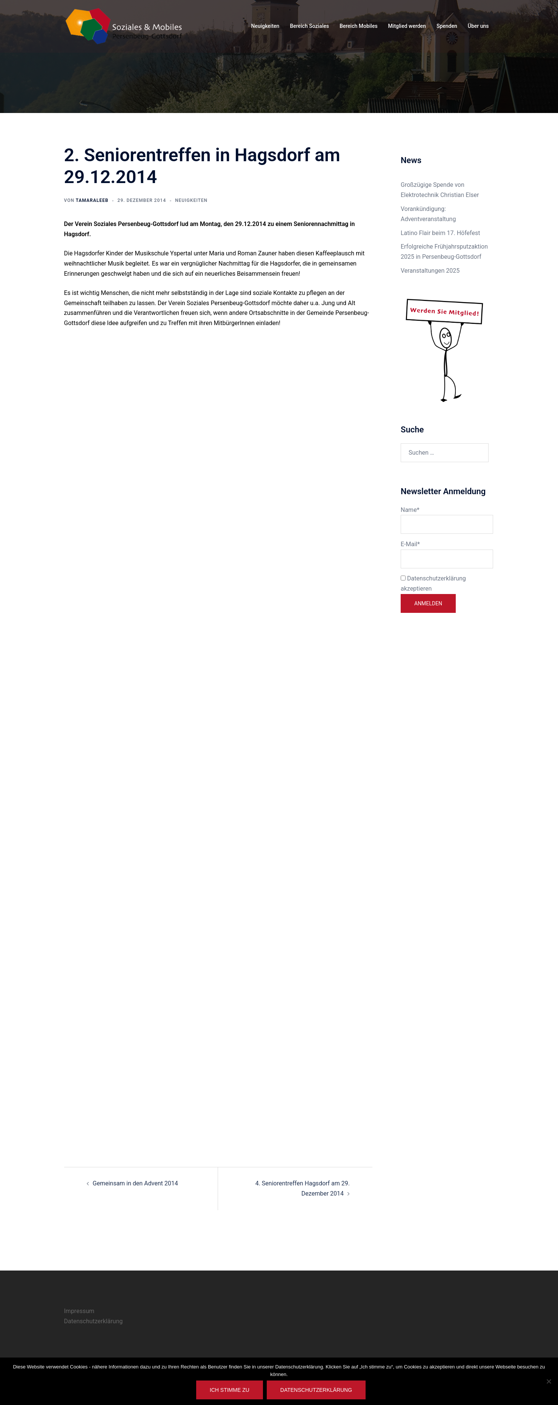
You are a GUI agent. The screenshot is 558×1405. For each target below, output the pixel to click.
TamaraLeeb (92, 200)
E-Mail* (445, 554)
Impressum (79, 1311)
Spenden (447, 26)
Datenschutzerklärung (93, 1321)
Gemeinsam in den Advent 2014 (135, 1183)
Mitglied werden (407, 26)
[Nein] (548, 1381)
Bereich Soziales (309, 26)
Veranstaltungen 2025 (430, 270)
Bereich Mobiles (359, 26)
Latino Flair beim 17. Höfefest (440, 233)
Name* (445, 520)
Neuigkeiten (265, 26)
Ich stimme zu (229, 1390)
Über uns (478, 26)
